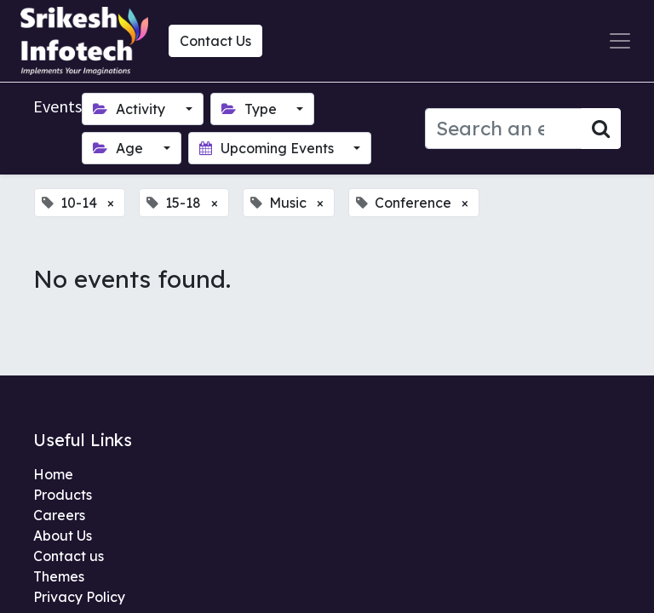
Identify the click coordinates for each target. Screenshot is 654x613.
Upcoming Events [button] (268, 148)
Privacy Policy (79, 596)
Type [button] (250, 108)
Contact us (68, 555)
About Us (62, 535)
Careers (59, 515)
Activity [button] (131, 108)
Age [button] (119, 148)
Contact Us (215, 40)
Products (62, 494)
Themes (58, 576)
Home (53, 474)
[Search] (601, 128)
